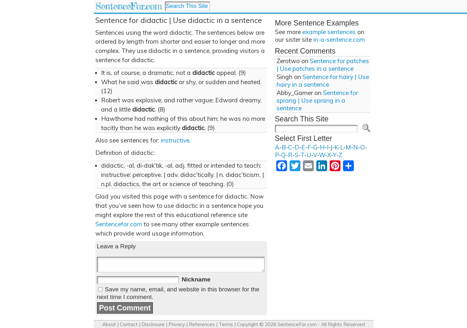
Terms (226, 324)
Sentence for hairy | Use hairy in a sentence (323, 80)
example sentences (329, 32)
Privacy (176, 324)
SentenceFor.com (128, 6)
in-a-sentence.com (339, 39)
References (202, 324)
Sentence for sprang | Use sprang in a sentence (317, 100)
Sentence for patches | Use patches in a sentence (323, 64)
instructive (175, 140)
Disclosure (153, 324)
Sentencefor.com (118, 224)
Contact (129, 324)
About (109, 324)
